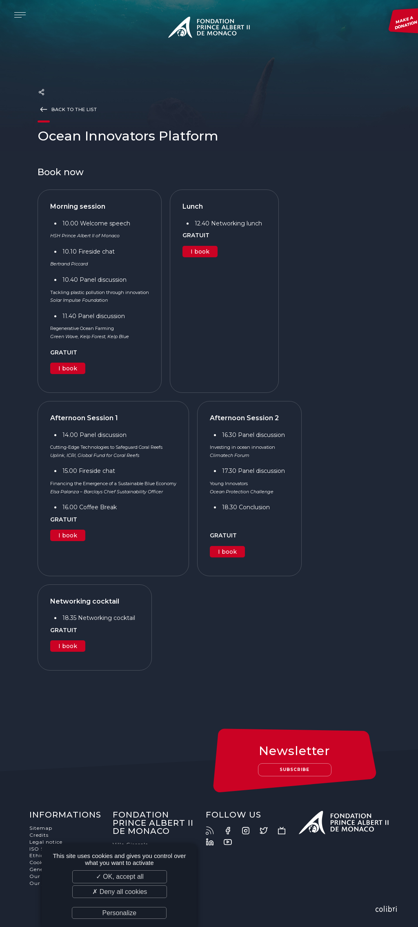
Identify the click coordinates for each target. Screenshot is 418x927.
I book (67, 368)
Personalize (119, 912)
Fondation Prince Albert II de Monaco (209, 28)
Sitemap (40, 828)
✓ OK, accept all (120, 876)
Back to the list (67, 109)
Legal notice (45, 842)
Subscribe (294, 769)
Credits (39, 835)
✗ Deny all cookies (119, 891)
